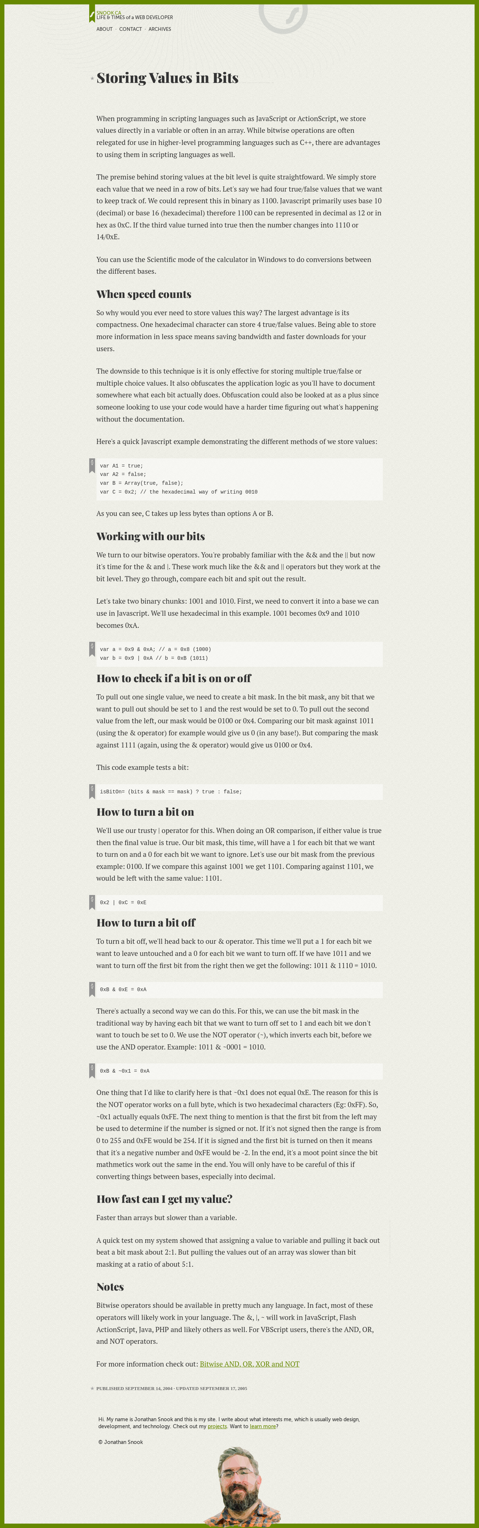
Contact (130, 29)
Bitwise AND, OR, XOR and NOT (250, 1363)
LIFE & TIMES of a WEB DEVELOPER (135, 17)
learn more (263, 1426)
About (105, 29)
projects (217, 1426)
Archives (160, 29)
